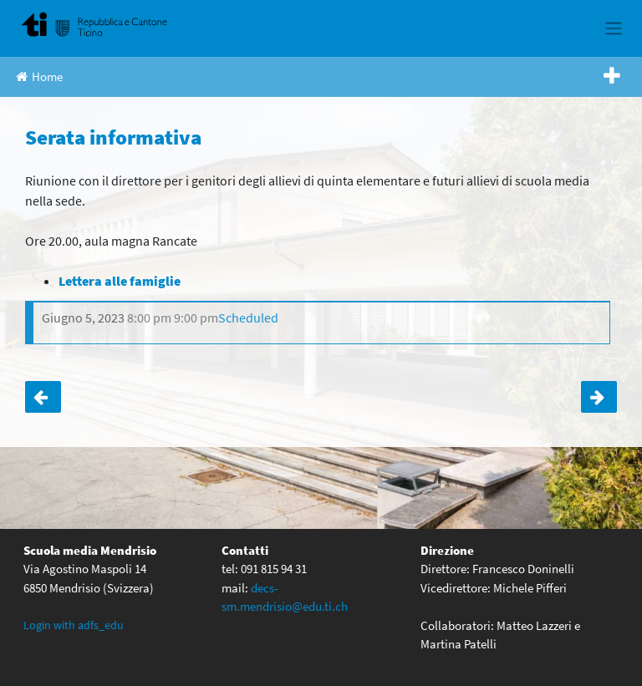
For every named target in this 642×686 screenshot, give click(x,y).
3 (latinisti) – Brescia (43, 397)
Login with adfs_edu (73, 625)
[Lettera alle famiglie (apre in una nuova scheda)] (120, 280)
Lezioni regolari (599, 397)
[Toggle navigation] (613, 28)
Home (39, 76)
